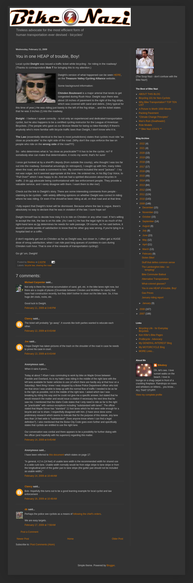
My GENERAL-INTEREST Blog (155, 343)
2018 (143, 162)
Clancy (28, 318)
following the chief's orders (87, 514)
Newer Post (23, 538)
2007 (143, 313)
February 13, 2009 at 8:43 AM (40, 353)
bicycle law (30, 265)
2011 (143, 194)
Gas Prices (147, 293)
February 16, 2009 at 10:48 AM (41, 498)
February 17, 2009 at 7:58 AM (40, 525)
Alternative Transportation (155, 279)
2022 (143, 143)
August (146, 226)
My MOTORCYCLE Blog (152, 347)
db (26, 509)
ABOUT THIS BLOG (149, 94)
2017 (143, 166)
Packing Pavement (149, 113)
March (146, 249)
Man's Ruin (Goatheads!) (152, 121)
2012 (143, 189)
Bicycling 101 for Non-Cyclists (154, 98)
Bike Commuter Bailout (154, 274)
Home (70, 538)
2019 (143, 157)
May (145, 240)
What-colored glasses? (154, 283)
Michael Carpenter (35, 282)
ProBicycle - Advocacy (150, 339)
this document (56, 454)
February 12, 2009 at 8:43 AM (40, 330)
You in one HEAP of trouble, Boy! (159, 288)
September (148, 221)
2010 (143, 198)
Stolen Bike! (148, 257)
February (147, 253)
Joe (27, 341)
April (145, 244)
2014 (143, 180)
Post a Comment (29, 532)
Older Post (117, 538)
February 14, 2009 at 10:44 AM (41, 475)
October (146, 216)
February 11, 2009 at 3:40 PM (40, 308)
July (144, 230)
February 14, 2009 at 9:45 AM (40, 439)
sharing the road (43, 265)
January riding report (152, 297)
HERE (117, 74)
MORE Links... (146, 351)
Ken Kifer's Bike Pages (151, 335)
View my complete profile (149, 394)
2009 (143, 203)
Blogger (111, 565)
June (145, 235)
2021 (143, 148)
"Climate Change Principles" (153, 117)
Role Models (145, 125)
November (148, 212)
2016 (143, 171)
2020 (143, 153)
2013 (143, 185)
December (148, 207)
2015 (143, 175)
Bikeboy (162, 365)
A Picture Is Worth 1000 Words (155, 109)
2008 (143, 309)
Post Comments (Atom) (42, 544)
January (146, 303)
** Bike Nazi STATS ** (150, 129)
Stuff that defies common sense (158, 262)
